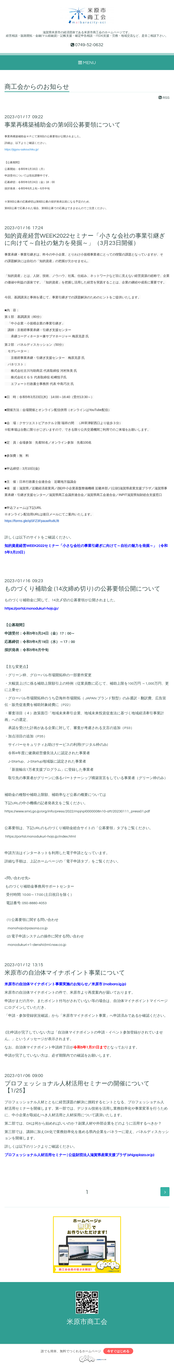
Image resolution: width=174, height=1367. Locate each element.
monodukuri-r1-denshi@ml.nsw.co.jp (37, 945)
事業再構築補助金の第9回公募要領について (63, 125)
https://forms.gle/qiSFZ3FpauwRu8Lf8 (32, 521)
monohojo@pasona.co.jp (28, 928)
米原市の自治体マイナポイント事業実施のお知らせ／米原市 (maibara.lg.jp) (65, 984)
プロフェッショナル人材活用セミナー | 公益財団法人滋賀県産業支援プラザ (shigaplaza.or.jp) (79, 1155)
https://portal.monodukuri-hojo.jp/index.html (40, 836)
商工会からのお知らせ (37, 87)
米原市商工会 (87, 1321)
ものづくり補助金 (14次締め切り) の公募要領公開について (82, 589)
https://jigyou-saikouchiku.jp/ (22, 149)
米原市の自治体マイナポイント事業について (65, 973)
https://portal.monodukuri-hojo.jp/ (31, 608)
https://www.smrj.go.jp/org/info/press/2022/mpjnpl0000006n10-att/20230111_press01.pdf (77, 811)
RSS (164, 97)
